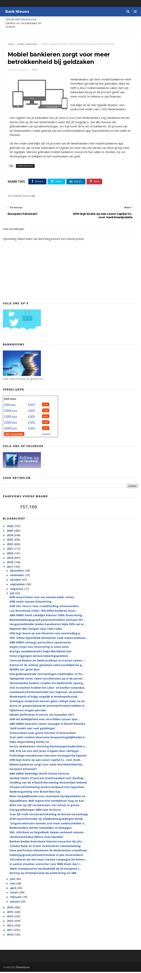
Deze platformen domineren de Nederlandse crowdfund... (49, 851)
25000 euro (10, 423)
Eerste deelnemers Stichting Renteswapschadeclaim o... (48, 747)
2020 (10, 554)
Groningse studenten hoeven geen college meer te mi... (48, 702)
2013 (10, 922)
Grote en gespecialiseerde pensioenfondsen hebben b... (48, 707)
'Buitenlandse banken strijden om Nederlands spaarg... (47, 684)
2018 (10, 563)
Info (45, 405)
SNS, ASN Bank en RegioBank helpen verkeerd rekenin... (48, 833)
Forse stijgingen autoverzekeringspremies (39, 657)
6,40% (31, 423)
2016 (10, 908)
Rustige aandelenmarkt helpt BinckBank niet (41, 652)
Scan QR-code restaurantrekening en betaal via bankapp (49, 815)
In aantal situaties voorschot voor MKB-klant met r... (46, 865)
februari (16, 898)
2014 (10, 917)
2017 (10, 568)
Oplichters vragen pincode (28, 711)
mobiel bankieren (27, 45)
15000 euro (10, 417)
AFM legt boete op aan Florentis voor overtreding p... (46, 634)
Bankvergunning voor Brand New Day (35, 793)
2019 (10, 559)
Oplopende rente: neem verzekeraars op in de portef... (47, 680)
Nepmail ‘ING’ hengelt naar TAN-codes (36, 630)
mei (13, 885)
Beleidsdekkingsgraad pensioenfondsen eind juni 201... (47, 621)
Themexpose (22, 968)
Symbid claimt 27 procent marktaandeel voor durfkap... (48, 779)
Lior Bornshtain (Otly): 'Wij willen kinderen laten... (43, 612)
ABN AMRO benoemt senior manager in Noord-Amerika (47, 725)
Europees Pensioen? (23, 770)
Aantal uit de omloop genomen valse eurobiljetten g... (47, 666)
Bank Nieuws (17, 12)
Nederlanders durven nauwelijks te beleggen (41, 829)
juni (13, 880)
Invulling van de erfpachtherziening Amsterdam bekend (48, 784)
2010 (10, 935)
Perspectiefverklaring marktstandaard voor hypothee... (48, 788)
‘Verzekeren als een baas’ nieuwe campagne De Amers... (48, 861)
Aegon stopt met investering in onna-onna (39, 648)
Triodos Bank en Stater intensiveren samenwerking (45, 847)
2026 (10, 527)
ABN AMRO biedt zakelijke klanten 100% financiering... (47, 616)
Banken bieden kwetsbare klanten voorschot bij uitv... (47, 842)
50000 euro (10, 429)
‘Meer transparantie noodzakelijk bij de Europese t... (45, 869)
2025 (10, 532)
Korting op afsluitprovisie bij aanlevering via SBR (43, 874)
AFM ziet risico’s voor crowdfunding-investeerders (44, 607)
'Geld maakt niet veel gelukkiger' (33, 729)
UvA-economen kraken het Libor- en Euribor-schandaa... (48, 689)
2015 (10, 913)
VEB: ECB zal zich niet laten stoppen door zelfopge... (45, 752)
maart (14, 893)
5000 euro (10, 405)
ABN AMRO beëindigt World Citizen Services (39, 774)
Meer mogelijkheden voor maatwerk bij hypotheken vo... (48, 797)
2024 (10, 536)
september (18, 585)
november (17, 576)
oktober (16, 581)
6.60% (31, 417)
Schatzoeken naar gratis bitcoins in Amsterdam (43, 734)
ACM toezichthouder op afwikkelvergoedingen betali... (47, 820)
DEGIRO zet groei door (25, 670)
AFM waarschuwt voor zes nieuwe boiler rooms (42, 598)
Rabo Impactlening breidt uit (29, 743)
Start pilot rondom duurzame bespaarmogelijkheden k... (48, 738)
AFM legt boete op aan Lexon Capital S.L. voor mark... (46, 761)
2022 (10, 545)
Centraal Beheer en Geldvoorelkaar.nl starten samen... (47, 662)
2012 (10, 927)
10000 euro (10, 411)
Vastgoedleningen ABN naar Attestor (35, 811)
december (17, 572)
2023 (10, 541)
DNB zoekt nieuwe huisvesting (31, 603)
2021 (10, 550)
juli (12, 594)
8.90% (31, 405)
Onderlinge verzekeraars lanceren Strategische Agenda (48, 756)
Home (11, 45)
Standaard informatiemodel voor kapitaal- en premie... (47, 693)
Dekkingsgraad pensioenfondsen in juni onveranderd (46, 856)
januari (15, 903)
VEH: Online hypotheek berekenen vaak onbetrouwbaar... (49, 639)
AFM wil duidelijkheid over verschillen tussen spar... (45, 720)
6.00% (31, 411)
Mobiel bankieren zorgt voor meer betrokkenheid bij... (47, 766)
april (13, 889)
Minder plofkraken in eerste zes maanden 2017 (42, 716)
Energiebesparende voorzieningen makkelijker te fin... (47, 675)
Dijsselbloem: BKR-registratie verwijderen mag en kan (47, 802)
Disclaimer (46, 435)
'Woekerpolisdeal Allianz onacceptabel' (37, 838)
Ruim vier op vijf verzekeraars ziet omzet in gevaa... (45, 806)
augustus (17, 590)
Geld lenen (10, 400)
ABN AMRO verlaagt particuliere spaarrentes (40, 643)
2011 (10, 931)
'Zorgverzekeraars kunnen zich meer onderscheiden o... (48, 824)
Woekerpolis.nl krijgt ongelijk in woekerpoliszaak (43, 698)
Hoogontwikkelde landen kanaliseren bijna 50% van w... (48, 625)
